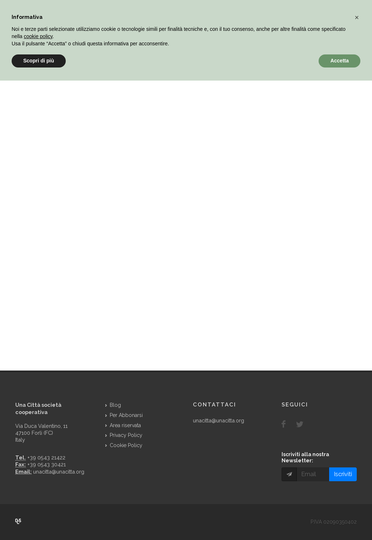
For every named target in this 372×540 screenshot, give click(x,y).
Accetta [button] (339, 61)
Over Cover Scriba (18, 521)
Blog (115, 405)
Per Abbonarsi (126, 415)
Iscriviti (343, 474)
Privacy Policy (126, 435)
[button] (357, 17)
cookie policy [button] (38, 36)
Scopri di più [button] (38, 61)
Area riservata (125, 425)
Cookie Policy (126, 445)
